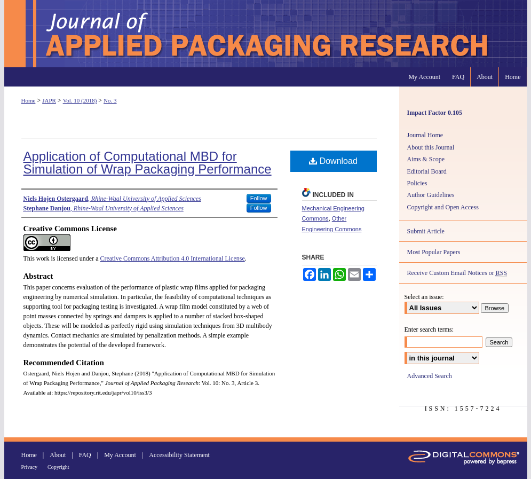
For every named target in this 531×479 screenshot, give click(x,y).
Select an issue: (424, 297)
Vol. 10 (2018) (80, 100)
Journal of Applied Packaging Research (265, 33)
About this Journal (431, 147)
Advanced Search (429, 376)
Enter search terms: (429, 329)
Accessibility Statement (179, 455)
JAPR (49, 100)
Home (28, 100)
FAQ (85, 455)
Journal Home (425, 135)
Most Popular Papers (434, 252)
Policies (417, 183)
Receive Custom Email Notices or (457, 273)
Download (333, 161)
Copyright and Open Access (443, 207)
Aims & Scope (426, 159)
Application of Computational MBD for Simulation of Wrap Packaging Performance (147, 162)
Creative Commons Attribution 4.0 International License (172, 258)
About (58, 455)
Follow (258, 198)
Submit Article (426, 231)
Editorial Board (427, 171)
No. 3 (110, 100)
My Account (120, 455)
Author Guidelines (431, 195)
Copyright (58, 467)
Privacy (29, 467)
